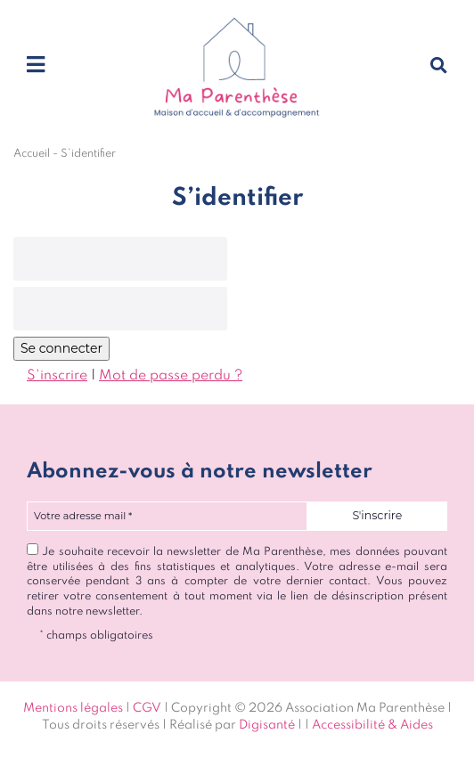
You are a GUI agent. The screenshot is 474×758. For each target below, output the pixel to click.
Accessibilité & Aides (372, 725)
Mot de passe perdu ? (170, 376)
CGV (147, 708)
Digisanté (267, 725)
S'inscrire (57, 376)
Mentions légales (73, 708)
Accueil (31, 153)
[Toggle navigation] (36, 66)
